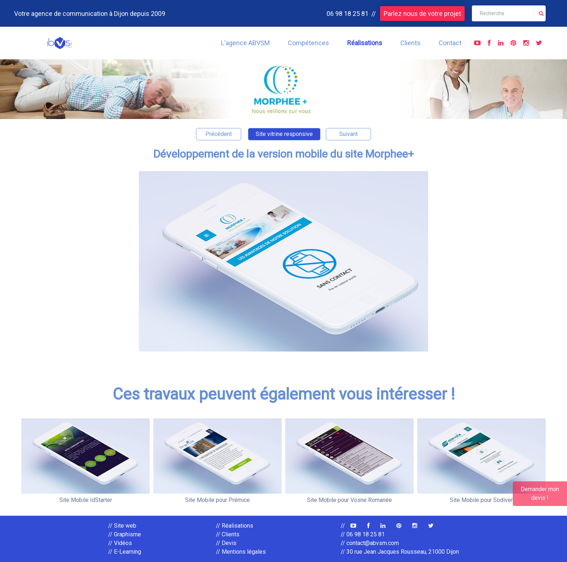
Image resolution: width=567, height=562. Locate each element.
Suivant (348, 134)
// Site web (122, 525)
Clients (410, 43)
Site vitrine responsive (284, 134)
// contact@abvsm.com (370, 543)
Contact (450, 43)
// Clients (227, 534)
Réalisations (364, 43)
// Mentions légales (241, 551)
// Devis (226, 543)
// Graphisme (124, 534)
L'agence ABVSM (245, 43)
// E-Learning (124, 551)
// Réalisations (234, 525)
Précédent (218, 134)
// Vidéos (120, 543)
